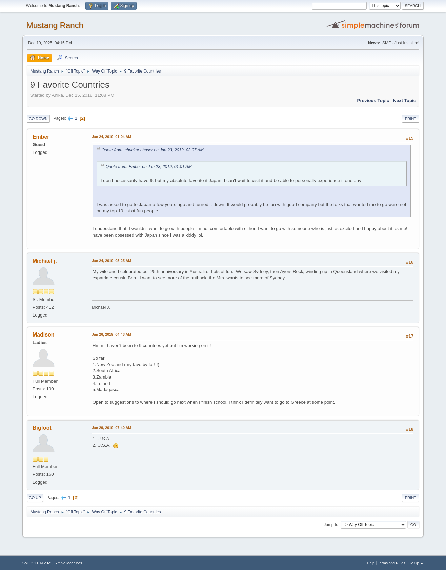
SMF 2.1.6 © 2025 (37, 563)
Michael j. (45, 261)
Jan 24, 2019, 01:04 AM (111, 137)
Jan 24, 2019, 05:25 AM (111, 261)
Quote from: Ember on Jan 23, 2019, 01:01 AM (149, 166)
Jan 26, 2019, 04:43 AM (111, 334)
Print (411, 119)
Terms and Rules (391, 563)
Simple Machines (68, 563)
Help (370, 563)
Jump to (331, 524)
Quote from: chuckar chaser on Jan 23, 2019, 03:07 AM (153, 150)
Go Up (35, 498)
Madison (44, 335)
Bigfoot (42, 428)
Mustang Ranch (54, 25)
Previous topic (373, 100)
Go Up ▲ (416, 563)
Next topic (404, 100)
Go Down (38, 119)
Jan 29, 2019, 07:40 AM (111, 428)
